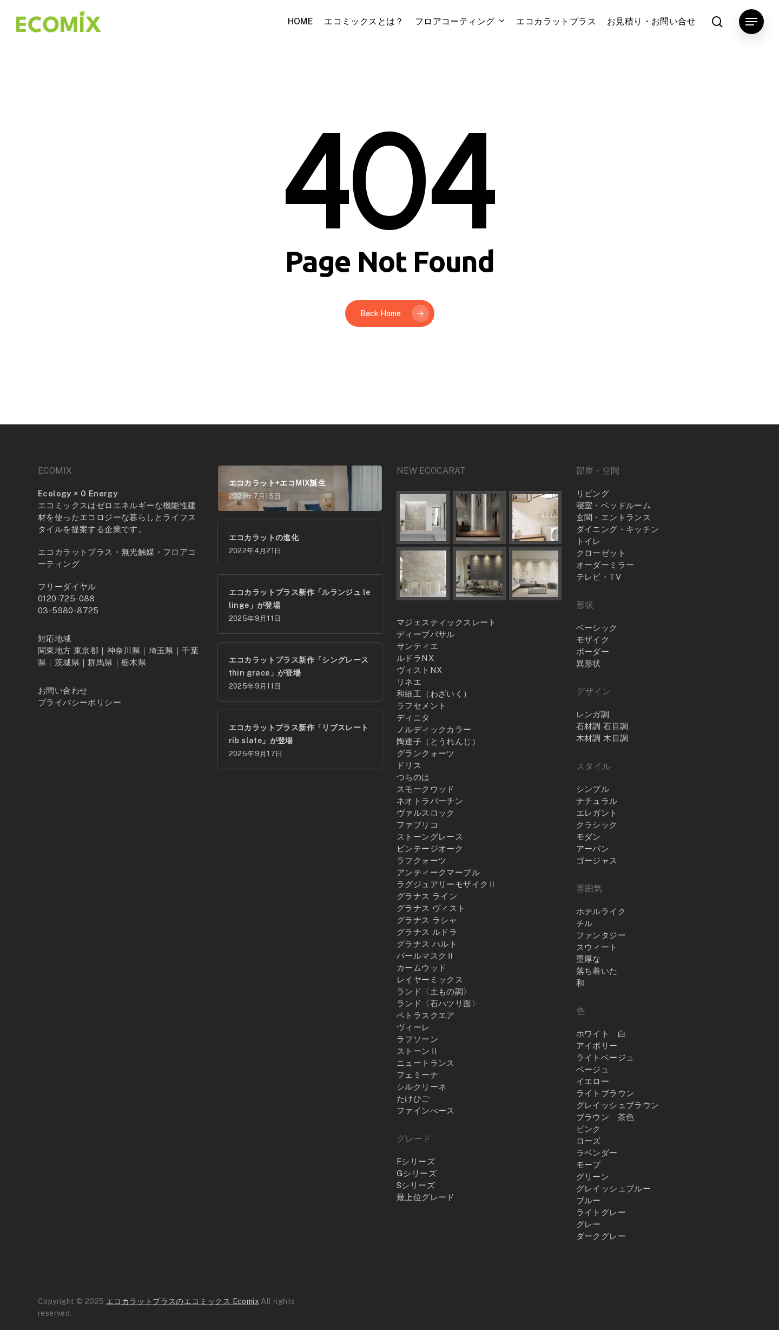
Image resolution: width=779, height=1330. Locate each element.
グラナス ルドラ (427, 931)
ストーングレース (430, 836)
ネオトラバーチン (430, 800)
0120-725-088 (66, 598)
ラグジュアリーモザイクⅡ (447, 884)
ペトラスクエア (426, 1015)
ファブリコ (417, 824)
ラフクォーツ (421, 860)
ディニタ (413, 717)
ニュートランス (426, 1062)
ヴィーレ (413, 1027)
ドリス (409, 765)
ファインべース (426, 1110)
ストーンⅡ (417, 1051)
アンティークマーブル (438, 872)
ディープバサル (426, 634)
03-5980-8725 (68, 610)
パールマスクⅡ (426, 955)
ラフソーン (417, 1039)
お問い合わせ (63, 690)
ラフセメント (421, 705)
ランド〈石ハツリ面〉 (438, 1003)
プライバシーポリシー (79, 702)
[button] (751, 22)
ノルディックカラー (434, 729)
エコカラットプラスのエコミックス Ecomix (182, 1301)
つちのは (413, 777)
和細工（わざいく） (434, 693)
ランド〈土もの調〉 (434, 991)
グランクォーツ (426, 753)
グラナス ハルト (427, 943)
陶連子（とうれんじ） (438, 741)
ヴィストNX (419, 669)
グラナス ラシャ (427, 920)
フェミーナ (417, 1074)
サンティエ (417, 646)
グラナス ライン (427, 896)
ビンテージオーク (430, 848)
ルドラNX (415, 658)
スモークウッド (426, 789)
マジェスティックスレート (447, 622)
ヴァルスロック (426, 812)
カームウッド (421, 967)
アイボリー (597, 1045)
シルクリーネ (421, 1086)
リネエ (409, 681)
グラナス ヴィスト (431, 908)
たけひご (413, 1098)
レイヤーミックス (430, 979)
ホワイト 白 (601, 1033)
